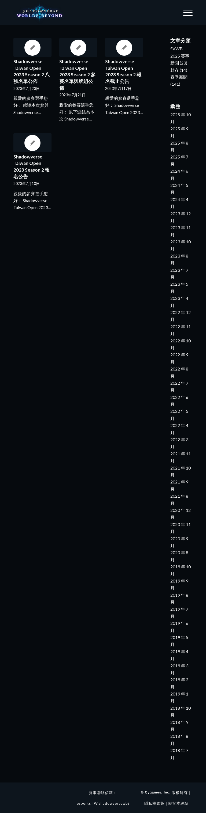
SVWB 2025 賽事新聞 (179, 55)
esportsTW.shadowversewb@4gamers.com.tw (119, 803)
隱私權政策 (154, 803)
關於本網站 (178, 803)
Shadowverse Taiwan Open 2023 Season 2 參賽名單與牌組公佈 (77, 75)
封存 (174, 70)
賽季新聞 (178, 77)
